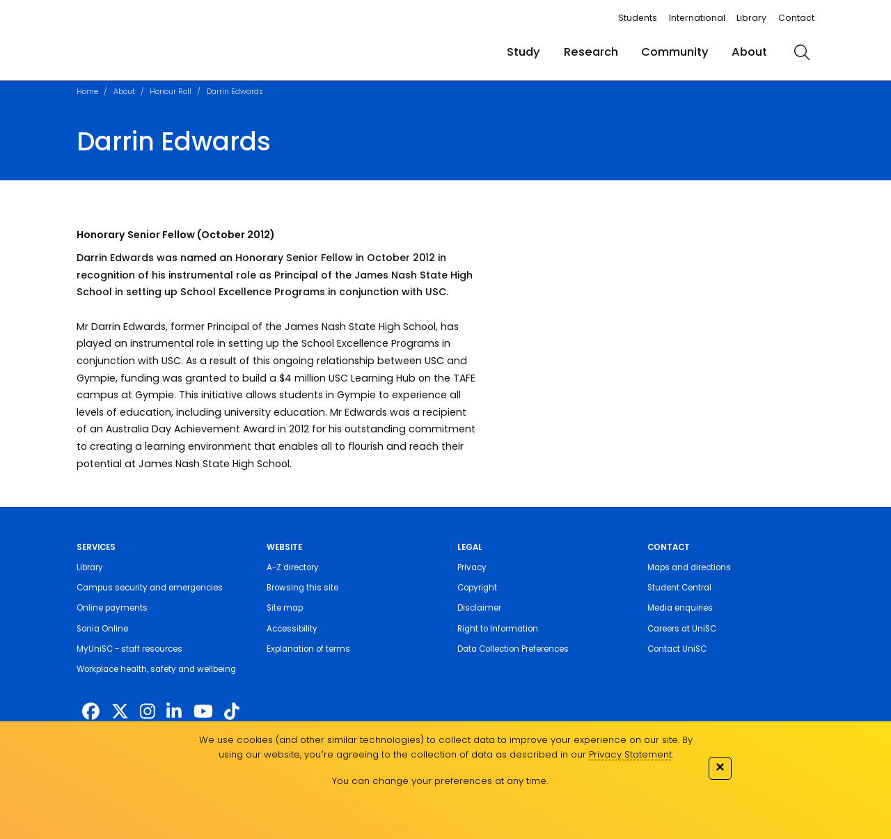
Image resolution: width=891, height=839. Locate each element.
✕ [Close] (720, 767)
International (697, 18)
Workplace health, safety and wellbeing (156, 669)
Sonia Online (102, 628)
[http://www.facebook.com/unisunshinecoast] (91, 712)
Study (523, 52)
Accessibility (292, 628)
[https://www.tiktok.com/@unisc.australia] (231, 712)
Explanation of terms (308, 648)
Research (591, 52)
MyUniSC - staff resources (129, 648)
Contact (796, 18)
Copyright (477, 587)
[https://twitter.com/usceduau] (120, 712)
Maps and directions (689, 567)
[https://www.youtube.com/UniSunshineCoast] (203, 712)
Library (751, 18)
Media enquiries (680, 607)
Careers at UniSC (681, 628)
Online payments (112, 607)
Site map (285, 607)
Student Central (679, 587)
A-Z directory (293, 567)
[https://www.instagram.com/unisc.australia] (147, 712)
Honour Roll (170, 91)
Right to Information (497, 628)
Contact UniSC (677, 648)
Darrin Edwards (235, 91)
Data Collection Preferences (513, 648)
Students (637, 18)
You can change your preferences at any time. (440, 780)
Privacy (472, 567)
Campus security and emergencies (150, 587)
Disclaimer (479, 607)
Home (87, 91)
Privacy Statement (630, 754)
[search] (802, 52)
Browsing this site (302, 587)
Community (675, 52)
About (749, 52)
